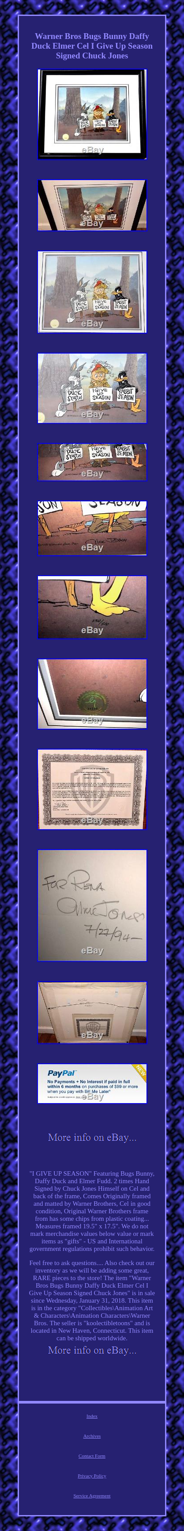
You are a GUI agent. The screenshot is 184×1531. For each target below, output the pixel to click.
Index (92, 1416)
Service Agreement (92, 1495)
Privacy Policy (92, 1475)
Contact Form (92, 1455)
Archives (92, 1436)
